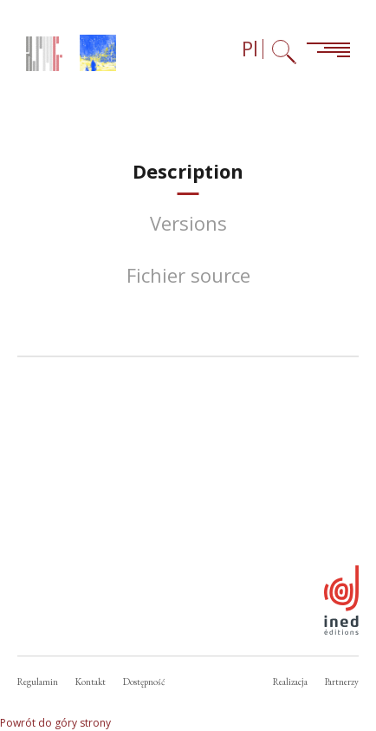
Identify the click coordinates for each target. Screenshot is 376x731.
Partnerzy (342, 682)
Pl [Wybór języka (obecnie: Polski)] (250, 49)
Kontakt (90, 682)
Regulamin (37, 682)
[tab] (188, 171)
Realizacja (290, 682)
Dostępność (144, 682)
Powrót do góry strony (55, 722)
